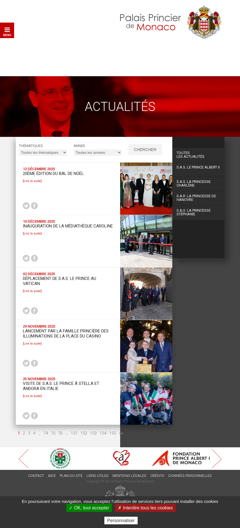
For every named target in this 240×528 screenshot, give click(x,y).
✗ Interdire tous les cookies (145, 507)
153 (93, 433)
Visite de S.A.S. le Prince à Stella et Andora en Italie (61, 386)
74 (45, 433)
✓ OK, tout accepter (89, 507)
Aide (52, 476)
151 (74, 433)
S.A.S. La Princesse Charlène (194, 183)
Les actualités (198, 155)
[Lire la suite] (32, 181)
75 (53, 433)
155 (112, 433)
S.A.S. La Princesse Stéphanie (194, 212)
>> (121, 433)
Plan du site (71, 476)
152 (83, 433)
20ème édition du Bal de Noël (53, 173)
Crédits (157, 476)
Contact (36, 476)
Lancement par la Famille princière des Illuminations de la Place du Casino (66, 333)
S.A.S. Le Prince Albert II (198, 167)
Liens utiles (98, 476)
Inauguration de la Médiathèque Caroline (68, 226)
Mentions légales (129, 476)
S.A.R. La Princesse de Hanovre (196, 198)
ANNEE (79, 146)
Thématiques (31, 146)
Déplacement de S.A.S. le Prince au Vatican (59, 281)
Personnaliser (121, 520)
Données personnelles (190, 476)
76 (60, 433)
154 (103, 433)
